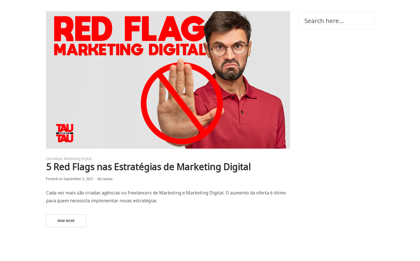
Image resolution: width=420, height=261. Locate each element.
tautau (107, 178)
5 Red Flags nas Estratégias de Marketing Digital (148, 167)
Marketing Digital (77, 158)
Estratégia (54, 158)
